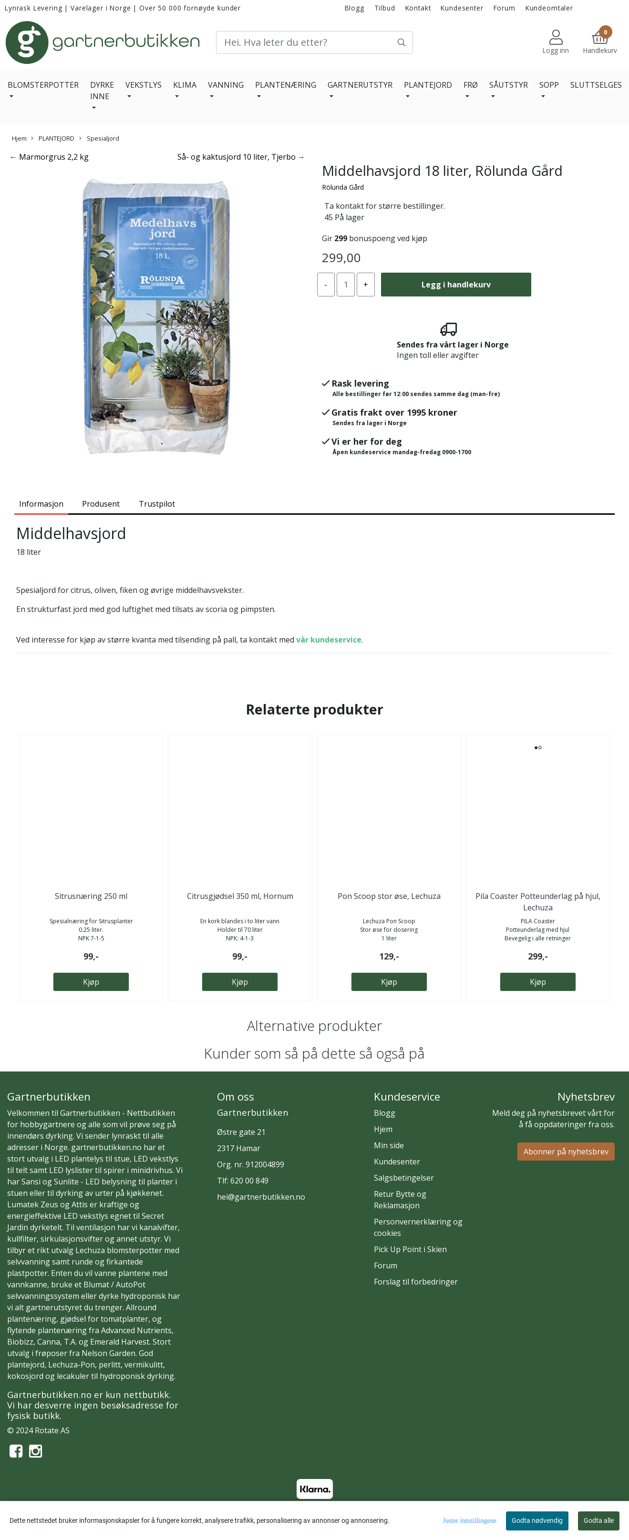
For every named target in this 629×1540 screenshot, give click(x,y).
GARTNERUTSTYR (360, 85)
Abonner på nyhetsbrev (566, 1151)
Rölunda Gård (343, 187)
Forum (505, 7)
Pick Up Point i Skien (410, 1249)
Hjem (19, 138)
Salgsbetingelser (404, 1178)
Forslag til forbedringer (416, 1281)
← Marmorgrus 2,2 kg (49, 157)
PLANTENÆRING (285, 85)
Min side (389, 1145)
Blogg (354, 7)
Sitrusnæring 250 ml (91, 896)
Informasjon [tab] (41, 504)
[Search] (314, 42)
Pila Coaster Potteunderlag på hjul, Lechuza (537, 902)
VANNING (226, 85)
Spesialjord (99, 138)
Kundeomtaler (549, 7)
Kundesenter (462, 7)
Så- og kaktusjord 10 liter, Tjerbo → (241, 157)
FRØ (471, 85)
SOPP (549, 85)
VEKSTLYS (143, 85)
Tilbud (384, 7)
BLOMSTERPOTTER (43, 85)
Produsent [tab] (101, 504)
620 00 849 (249, 1180)
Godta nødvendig (537, 1520)
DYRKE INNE (102, 91)
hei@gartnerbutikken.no (261, 1197)
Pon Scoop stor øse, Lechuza (389, 896)
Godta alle (599, 1520)
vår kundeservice (328, 639)
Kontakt (418, 7)
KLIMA (184, 85)
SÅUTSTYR (508, 85)
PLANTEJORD (428, 85)
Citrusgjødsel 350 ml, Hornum (240, 896)
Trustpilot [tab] (157, 504)
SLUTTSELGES (596, 85)
